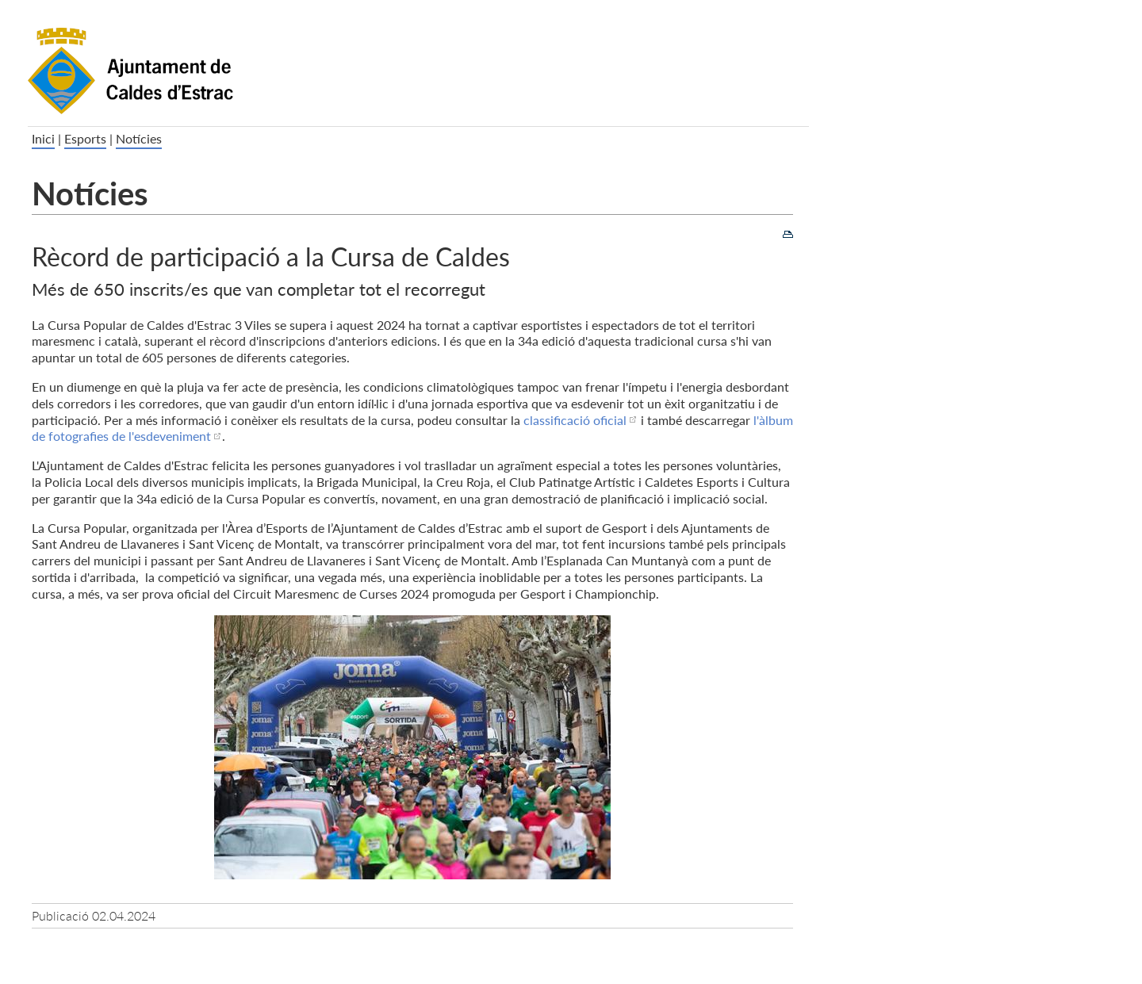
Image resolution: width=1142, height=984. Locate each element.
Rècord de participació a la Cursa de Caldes (271, 255)
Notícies (139, 138)
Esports (85, 138)
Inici (43, 138)
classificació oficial (575, 419)
